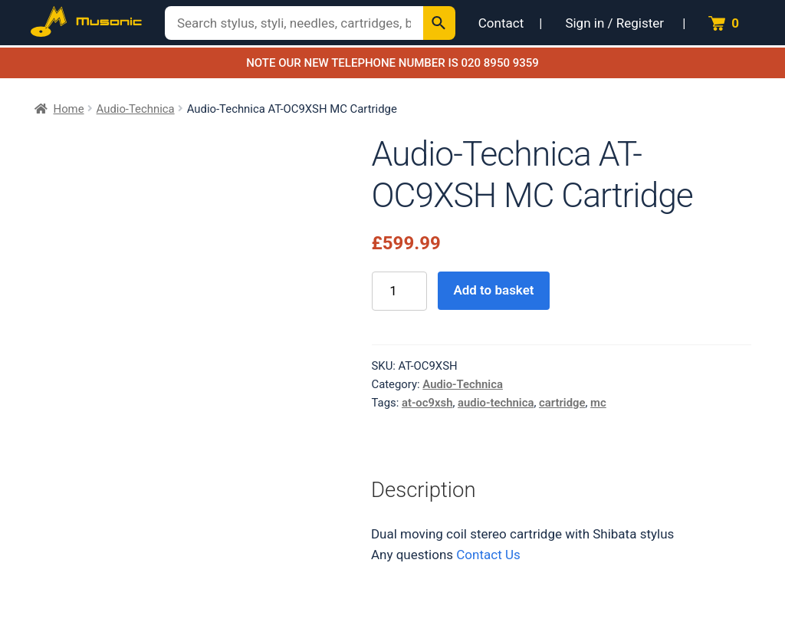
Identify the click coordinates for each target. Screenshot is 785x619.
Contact (501, 23)
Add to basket (493, 290)
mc (598, 403)
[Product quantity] (399, 291)
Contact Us (488, 554)
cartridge (562, 403)
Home (69, 109)
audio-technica (496, 403)
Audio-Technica (136, 109)
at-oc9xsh (427, 403)
